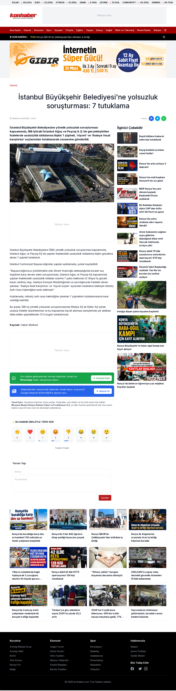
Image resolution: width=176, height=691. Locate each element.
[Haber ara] (164, 37)
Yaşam (89, 30)
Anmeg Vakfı (16, 652)
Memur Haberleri (59, 661)
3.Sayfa (69, 30)
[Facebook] (132, 669)
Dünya (99, 30)
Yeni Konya (16, 661)
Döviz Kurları (57, 652)
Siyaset (58, 30)
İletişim (157, 30)
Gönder (105, 498)
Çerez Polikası (138, 652)
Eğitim (79, 30)
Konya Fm (15, 665)
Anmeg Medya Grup (20, 647)
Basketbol (95, 665)
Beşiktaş (94, 652)
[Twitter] (140, 669)
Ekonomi (38, 30)
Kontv (13, 656)
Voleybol (95, 670)
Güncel (27, 30)
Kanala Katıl (101, 378)
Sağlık (109, 30)
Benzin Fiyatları (58, 670)
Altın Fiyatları (57, 656)
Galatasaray (96, 656)
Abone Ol (103, 391)
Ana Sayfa (15, 30)
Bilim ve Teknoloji (124, 30)
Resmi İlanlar (144, 30)
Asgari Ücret (57, 647)
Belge (13, 670)
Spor (48, 30)
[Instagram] (146, 669)
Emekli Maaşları (58, 665)
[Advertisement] (104, 15)
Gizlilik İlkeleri (138, 656)
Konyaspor (96, 647)
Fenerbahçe (96, 661)
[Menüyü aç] (165, 30)
